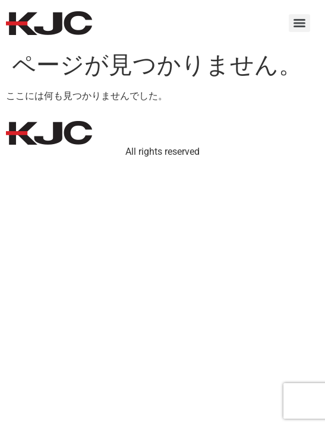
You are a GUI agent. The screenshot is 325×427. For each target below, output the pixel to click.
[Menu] (299, 23)
